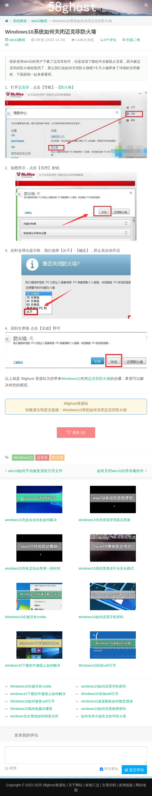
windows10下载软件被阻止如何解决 (38, 694)
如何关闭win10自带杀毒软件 (120, 471)
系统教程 (20, 21)
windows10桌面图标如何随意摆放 (107, 701)
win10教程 (40, 21)
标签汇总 (92, 785)
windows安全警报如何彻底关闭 (34, 716)
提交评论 (134, 770)
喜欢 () (76, 432)
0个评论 (110, 40)
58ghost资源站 (54, 785)
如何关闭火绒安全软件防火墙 (103, 716)
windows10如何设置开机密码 (103, 686)
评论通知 (109, 769)
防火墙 (66, 87)
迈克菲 (23, 87)
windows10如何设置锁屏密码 (103, 709)
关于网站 (75, 785)
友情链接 (126, 785)
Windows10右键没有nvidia (30, 686)
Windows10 (71, 378)
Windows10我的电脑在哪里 (31, 709)
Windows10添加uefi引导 (99, 694)
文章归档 (109, 785)
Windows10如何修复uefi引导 (32, 701)
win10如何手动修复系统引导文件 (35, 471)
